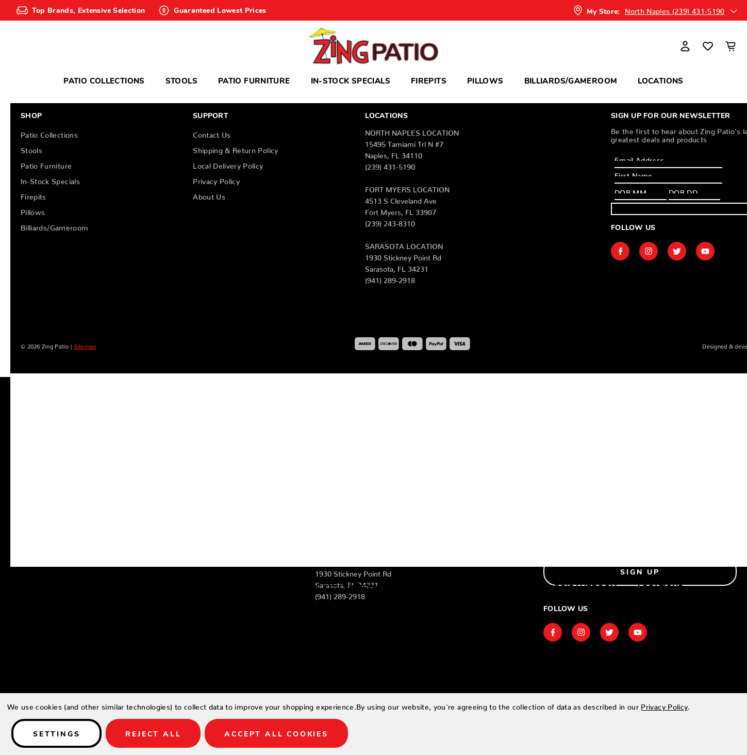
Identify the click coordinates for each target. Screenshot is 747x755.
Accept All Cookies (276, 733)
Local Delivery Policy (228, 164)
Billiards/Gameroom (571, 80)
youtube (705, 251)
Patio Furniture (254, 80)
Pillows (485, 80)
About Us (209, 195)
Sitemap (85, 345)
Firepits (428, 80)
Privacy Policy (216, 179)
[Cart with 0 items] (730, 46)
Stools (181, 80)
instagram (648, 251)
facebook (620, 251)
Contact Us (212, 133)
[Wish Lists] (708, 46)
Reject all (153, 733)
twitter (677, 251)
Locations (660, 80)
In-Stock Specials (350, 80)
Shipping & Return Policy (235, 148)
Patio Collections (103, 80)
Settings (56, 733)
